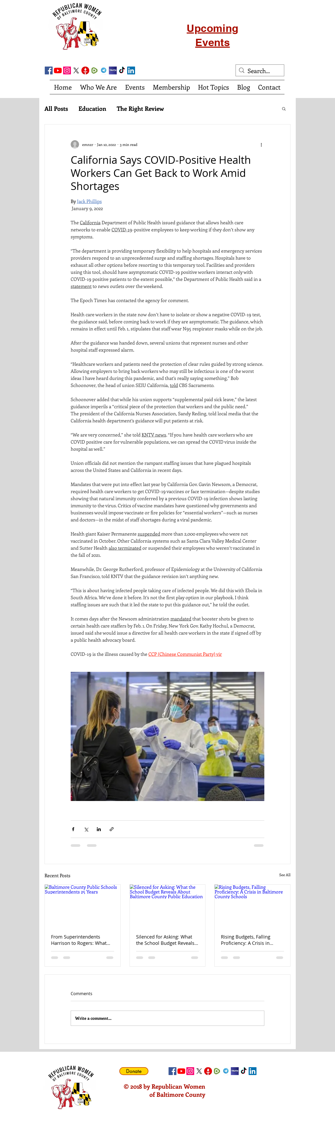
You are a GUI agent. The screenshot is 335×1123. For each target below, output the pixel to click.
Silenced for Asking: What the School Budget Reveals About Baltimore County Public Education (165, 940)
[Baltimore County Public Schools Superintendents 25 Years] (82, 906)
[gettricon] (85, 70)
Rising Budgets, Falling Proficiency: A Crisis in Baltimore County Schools (249, 940)
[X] (76, 70)
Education (92, 108)
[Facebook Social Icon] (49, 70)
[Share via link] (111, 829)
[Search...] (260, 71)
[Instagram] (67, 70)
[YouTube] (58, 70)
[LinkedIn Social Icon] (131, 70)
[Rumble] (94, 70)
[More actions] (261, 144)
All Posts (56, 108)
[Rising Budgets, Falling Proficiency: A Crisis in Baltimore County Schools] (252, 906)
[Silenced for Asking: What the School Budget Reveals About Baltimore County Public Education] (167, 906)
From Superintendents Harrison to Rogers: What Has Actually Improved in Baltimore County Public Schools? (79, 940)
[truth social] (113, 70)
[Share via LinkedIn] (98, 829)
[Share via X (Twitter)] (85, 829)
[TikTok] (122, 70)
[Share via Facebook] (73, 829)
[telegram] (104, 70)
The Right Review (140, 108)
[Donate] (133, 1071)
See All (285, 874)
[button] (283, 108)
